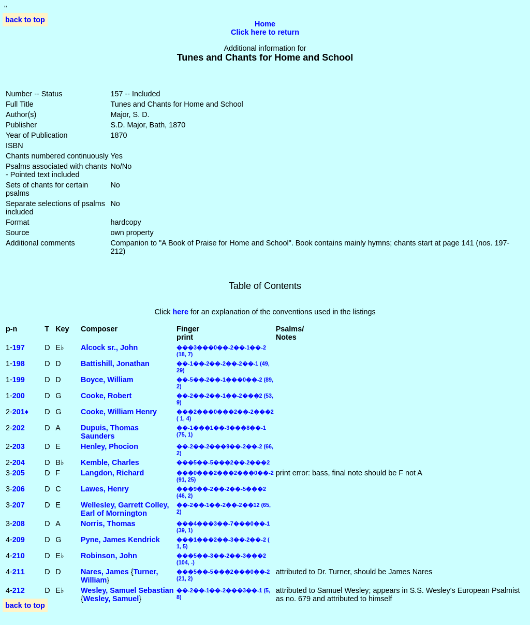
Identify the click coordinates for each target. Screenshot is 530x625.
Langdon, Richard (112, 473)
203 (18, 446)
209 (18, 539)
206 (18, 489)
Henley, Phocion (109, 446)
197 (18, 347)
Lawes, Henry (105, 489)
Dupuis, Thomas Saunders (110, 432)
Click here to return (265, 32)
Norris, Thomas (108, 523)
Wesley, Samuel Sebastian (127, 590)
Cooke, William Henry (119, 412)
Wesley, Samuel (111, 598)
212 (18, 590)
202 (18, 428)
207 (18, 505)
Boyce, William (107, 379)
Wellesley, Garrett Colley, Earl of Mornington (125, 509)
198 (18, 363)
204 (18, 462)
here (180, 312)
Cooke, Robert (106, 395)
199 (18, 379)
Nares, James (105, 572)
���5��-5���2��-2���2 (223, 462)
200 (18, 395)
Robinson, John (109, 555)
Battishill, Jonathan (115, 363)
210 (18, 555)
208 (18, 523)
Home (265, 24)
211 (18, 572)
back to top (25, 20)
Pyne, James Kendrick (120, 539)
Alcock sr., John (109, 347)
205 (18, 473)
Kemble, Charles (110, 462)
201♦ (20, 412)
